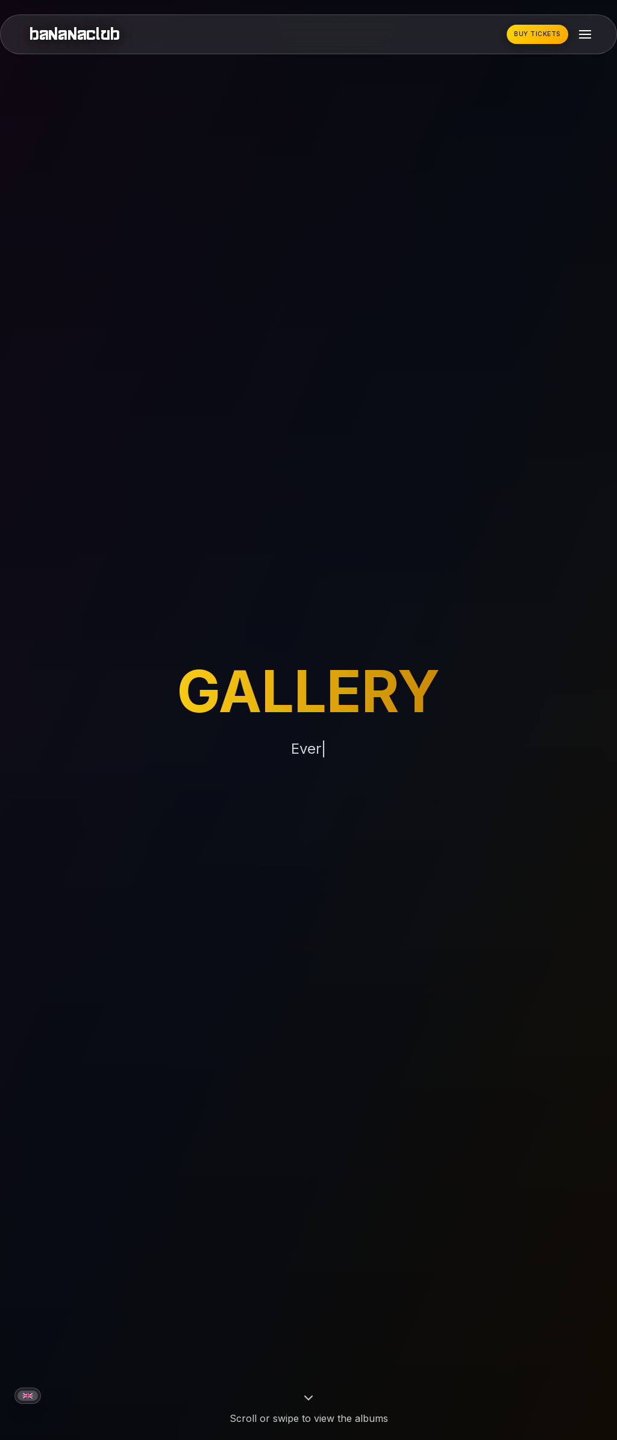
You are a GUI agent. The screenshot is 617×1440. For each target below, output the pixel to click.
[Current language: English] (27, 1396)
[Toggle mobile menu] (585, 34)
